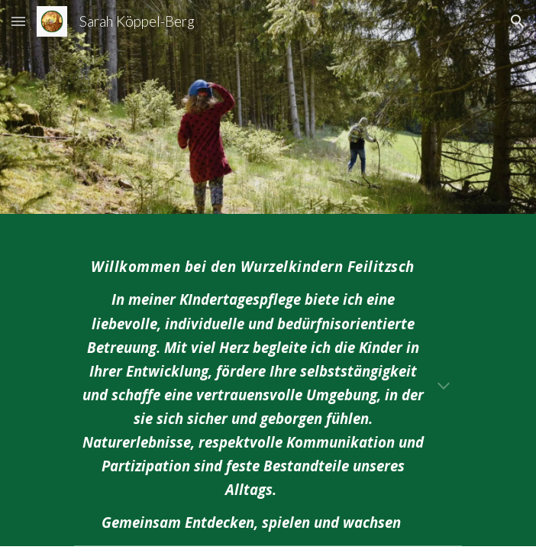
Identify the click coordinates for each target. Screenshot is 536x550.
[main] (267, 388)
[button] (18, 21)
